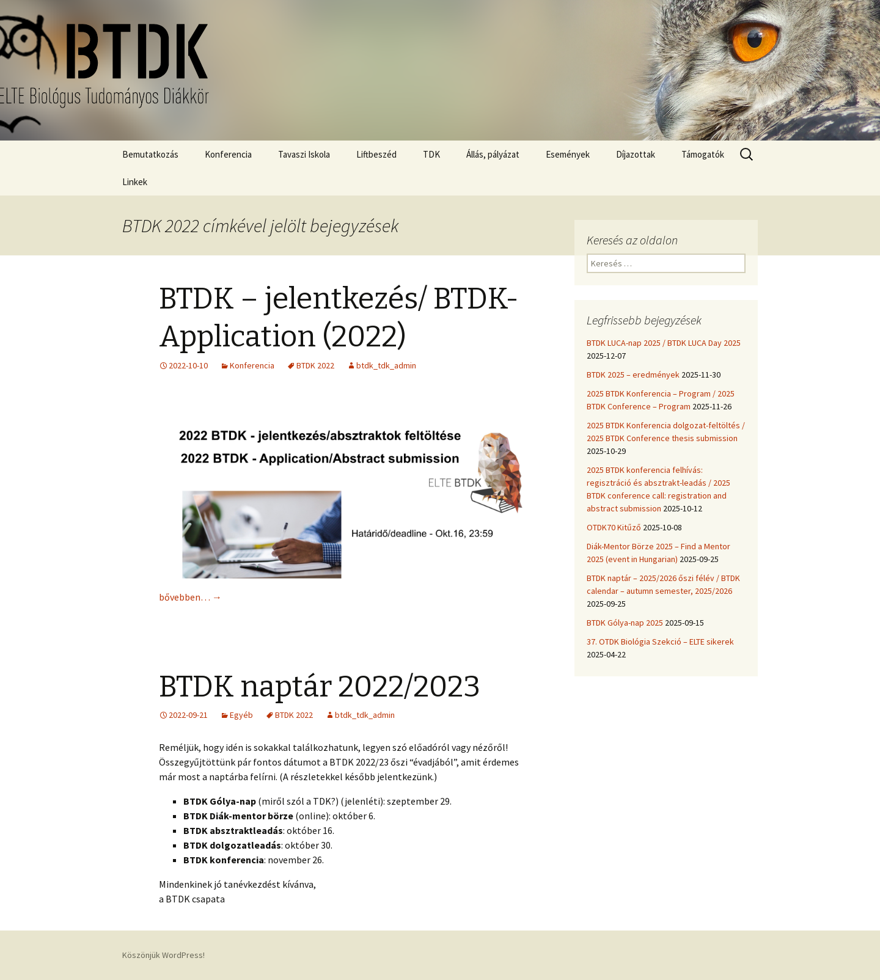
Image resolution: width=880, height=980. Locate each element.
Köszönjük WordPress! (163, 954)
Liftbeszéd (376, 154)
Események (568, 154)
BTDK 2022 (315, 365)
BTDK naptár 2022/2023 (319, 686)
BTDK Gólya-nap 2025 (625, 622)
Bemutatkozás (150, 154)
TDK (431, 154)
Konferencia (228, 154)
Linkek (134, 182)
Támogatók (702, 154)
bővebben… (190, 597)
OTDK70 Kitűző (614, 527)
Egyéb (241, 714)
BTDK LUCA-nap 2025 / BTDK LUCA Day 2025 (664, 342)
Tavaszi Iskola (304, 154)
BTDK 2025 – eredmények (633, 374)
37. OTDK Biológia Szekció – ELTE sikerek (660, 641)
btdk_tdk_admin (386, 365)
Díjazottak (635, 154)
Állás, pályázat (492, 154)
